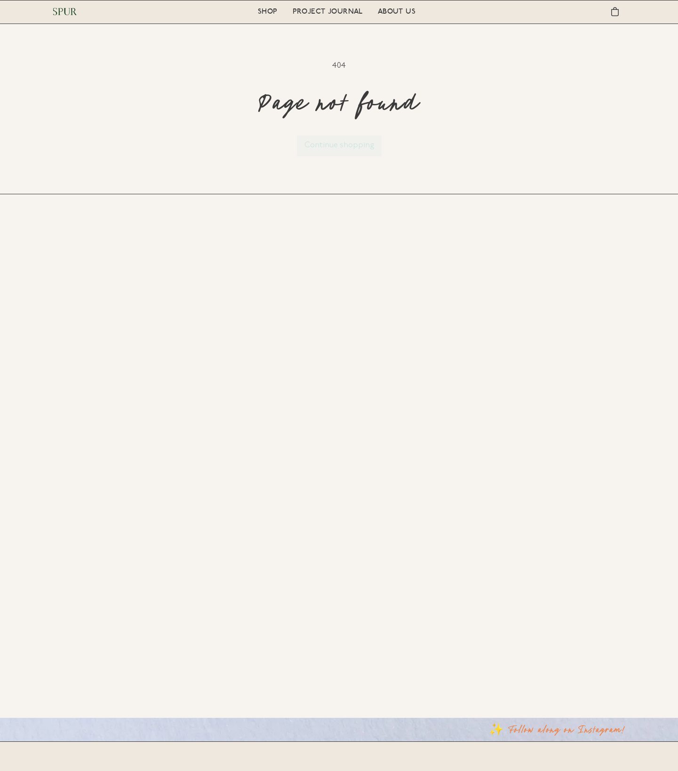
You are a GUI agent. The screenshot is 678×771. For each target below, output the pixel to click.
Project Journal (328, 12)
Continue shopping (339, 145)
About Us (396, 12)
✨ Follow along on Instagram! (557, 729)
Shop (268, 12)
